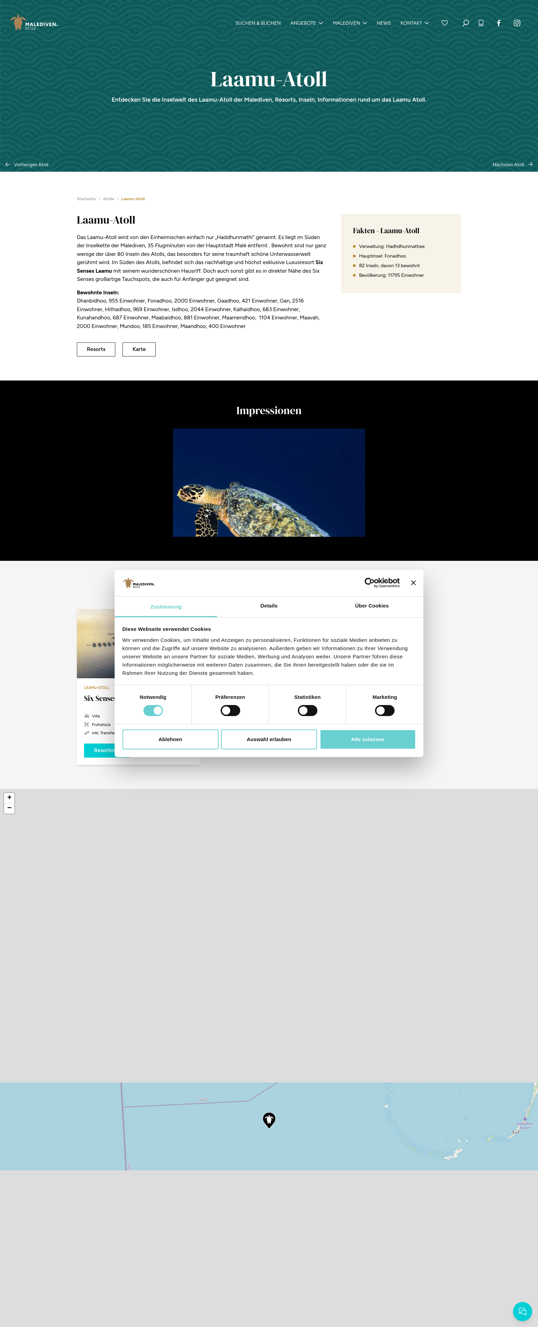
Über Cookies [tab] (372, 606)
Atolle (110, 198)
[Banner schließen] (413, 582)
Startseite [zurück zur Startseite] (88, 198)
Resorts (96, 349)
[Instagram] (517, 23)
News (384, 23)
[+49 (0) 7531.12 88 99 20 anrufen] (481, 23)
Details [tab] (269, 606)
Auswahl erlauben (269, 739)
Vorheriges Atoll (26, 165)
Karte (139, 349)
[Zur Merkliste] (445, 23)
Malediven (350, 23)
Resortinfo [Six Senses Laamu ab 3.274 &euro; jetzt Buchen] (107, 750)
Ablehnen (170, 739)
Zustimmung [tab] (166, 607)
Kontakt (414, 23)
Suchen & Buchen (258, 23)
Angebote (306, 23)
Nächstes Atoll (513, 165)
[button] (269, 1120)
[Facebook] (499, 23)
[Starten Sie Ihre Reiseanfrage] (522, 1311)
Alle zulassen (367, 739)
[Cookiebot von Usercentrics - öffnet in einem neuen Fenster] (370, 583)
